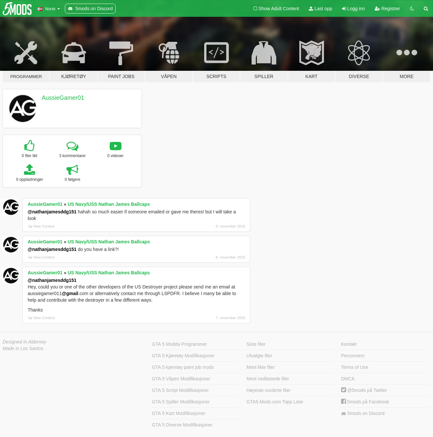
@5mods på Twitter (364, 390)
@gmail (70, 293)
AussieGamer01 (63, 98)
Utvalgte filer (259, 355)
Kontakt (349, 344)
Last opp (320, 8)
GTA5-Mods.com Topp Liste (275, 401)
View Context (41, 226)
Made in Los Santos (23, 348)
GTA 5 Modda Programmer (179, 344)
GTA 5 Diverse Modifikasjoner (182, 424)
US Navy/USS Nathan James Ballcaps (109, 204)
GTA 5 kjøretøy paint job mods (183, 367)
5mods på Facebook (365, 402)
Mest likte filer (261, 367)
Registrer (387, 8)
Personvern (353, 355)
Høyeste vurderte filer (269, 390)
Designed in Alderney (24, 341)
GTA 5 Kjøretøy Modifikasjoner (183, 355)
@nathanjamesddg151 (52, 211)
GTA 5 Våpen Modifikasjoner (181, 378)
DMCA (348, 378)
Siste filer (256, 344)
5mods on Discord (363, 413)
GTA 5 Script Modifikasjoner (180, 390)
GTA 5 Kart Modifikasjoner (178, 413)
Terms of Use (354, 367)
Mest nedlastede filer (268, 378)
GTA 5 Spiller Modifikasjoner (181, 401)
